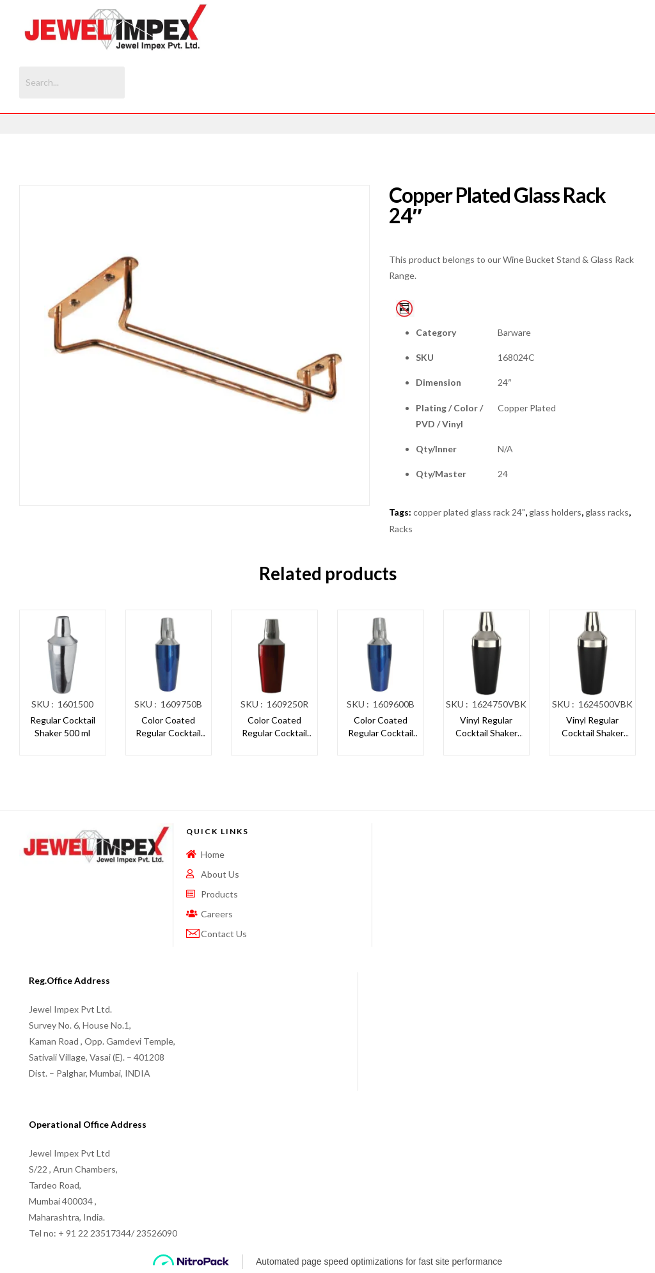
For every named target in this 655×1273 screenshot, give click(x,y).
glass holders (555, 512)
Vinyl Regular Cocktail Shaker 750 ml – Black (486, 727)
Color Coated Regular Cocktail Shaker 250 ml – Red (274, 727)
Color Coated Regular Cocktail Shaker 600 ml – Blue (380, 727)
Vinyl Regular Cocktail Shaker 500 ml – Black (593, 727)
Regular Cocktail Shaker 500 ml (62, 726)
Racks (401, 528)
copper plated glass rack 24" (469, 512)
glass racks (607, 512)
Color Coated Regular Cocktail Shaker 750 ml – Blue (168, 727)
